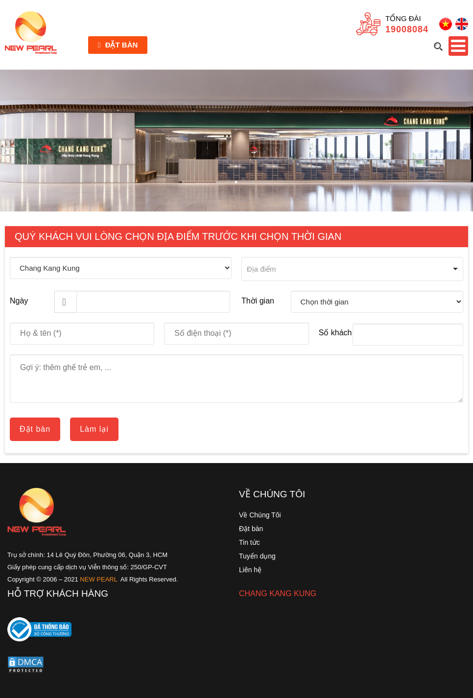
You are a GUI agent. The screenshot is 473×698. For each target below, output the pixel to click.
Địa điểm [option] (261, 269)
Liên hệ (250, 570)
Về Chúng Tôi (260, 515)
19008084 (406, 29)
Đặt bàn (118, 45)
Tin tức (249, 542)
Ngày (19, 301)
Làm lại (94, 429)
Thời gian (257, 301)
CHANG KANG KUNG (277, 593)
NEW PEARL (99, 579)
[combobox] (352, 269)
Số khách (335, 332)
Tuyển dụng (257, 556)
